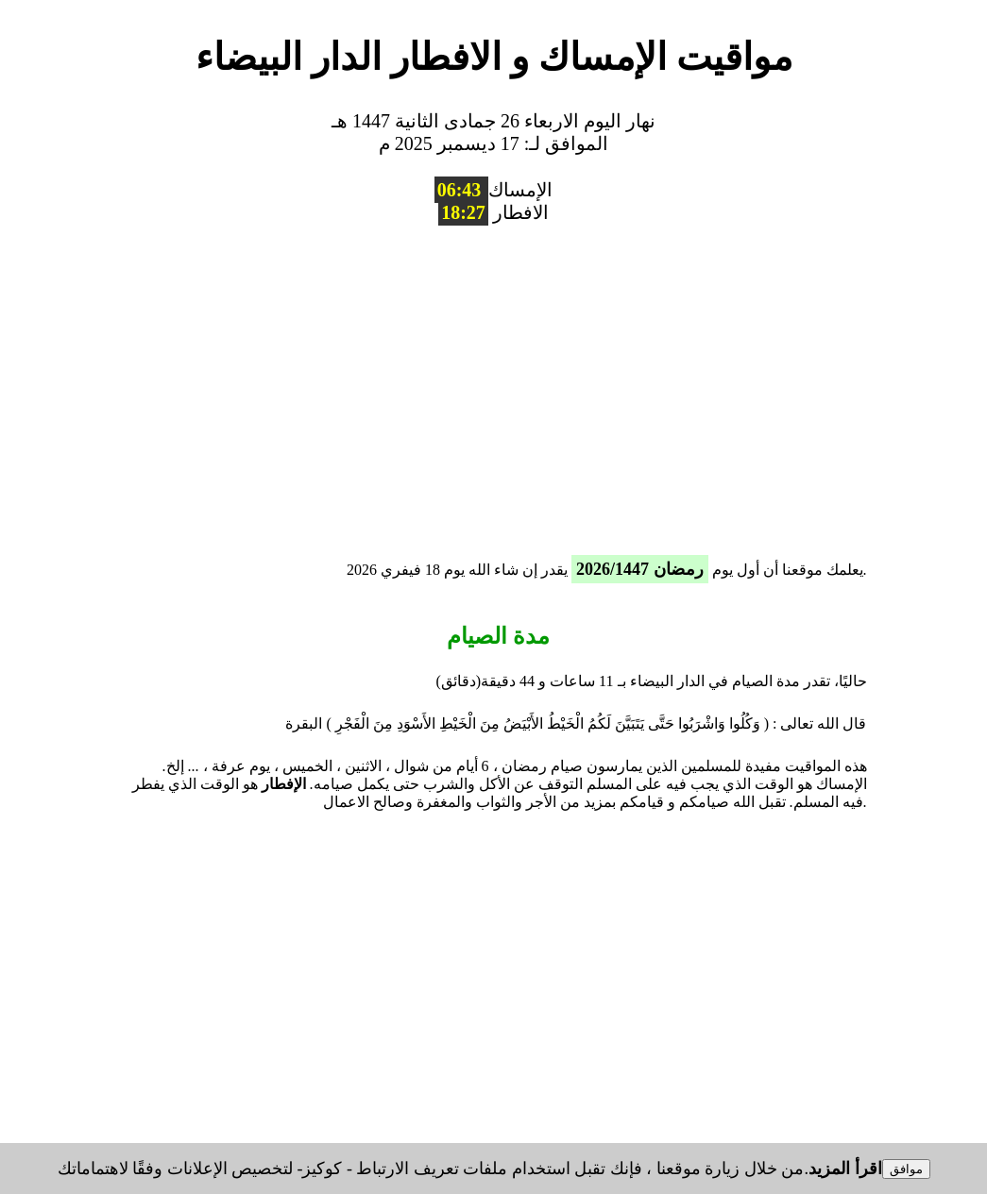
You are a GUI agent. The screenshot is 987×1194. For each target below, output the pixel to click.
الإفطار (284, 784)
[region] (494, 384)
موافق (906, 1169)
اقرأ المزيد (845, 1168)
